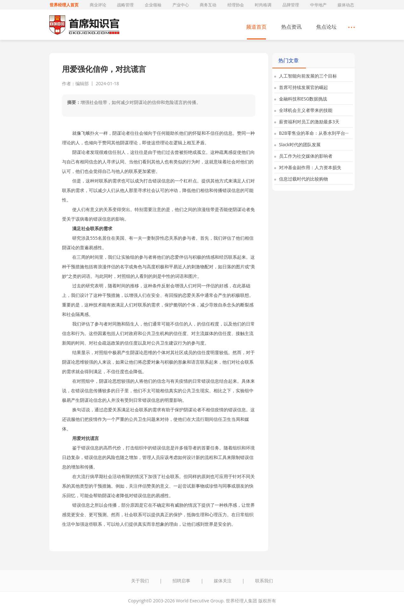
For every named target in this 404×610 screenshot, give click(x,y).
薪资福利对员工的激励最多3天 (306, 122)
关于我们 (140, 581)
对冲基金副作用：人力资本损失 (307, 167)
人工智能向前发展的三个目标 (305, 76)
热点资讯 (291, 26)
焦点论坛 (326, 26)
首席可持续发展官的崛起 (301, 87)
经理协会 (235, 5)
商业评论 (98, 5)
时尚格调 (263, 5)
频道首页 (256, 26)
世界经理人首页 (64, 5)
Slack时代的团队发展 (297, 144)
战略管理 (125, 5)
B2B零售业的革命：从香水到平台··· (311, 133)
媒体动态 (346, 5)
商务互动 (208, 5)
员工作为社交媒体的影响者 (303, 156)
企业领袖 (153, 5)
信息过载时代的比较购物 (301, 179)
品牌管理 (290, 5)
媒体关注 (223, 581)
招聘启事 (181, 581)
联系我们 (264, 581)
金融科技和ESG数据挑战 (300, 99)
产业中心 (180, 5)
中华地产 (318, 5)
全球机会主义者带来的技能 (303, 110)
